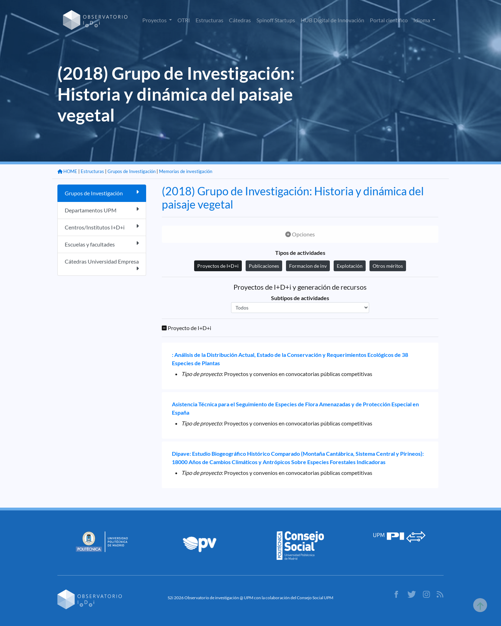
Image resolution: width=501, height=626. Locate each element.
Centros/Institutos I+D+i (102, 226)
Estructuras (209, 20)
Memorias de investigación (185, 171)
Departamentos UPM (102, 209)
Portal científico (389, 20)
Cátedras (240, 20)
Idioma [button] (422, 20)
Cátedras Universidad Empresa (102, 264)
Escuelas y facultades (102, 244)
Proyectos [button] (155, 20)
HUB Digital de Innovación (332, 20)
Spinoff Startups (275, 20)
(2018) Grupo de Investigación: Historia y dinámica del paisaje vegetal (293, 197)
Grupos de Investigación (132, 171)
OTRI (183, 20)
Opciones (300, 234)
